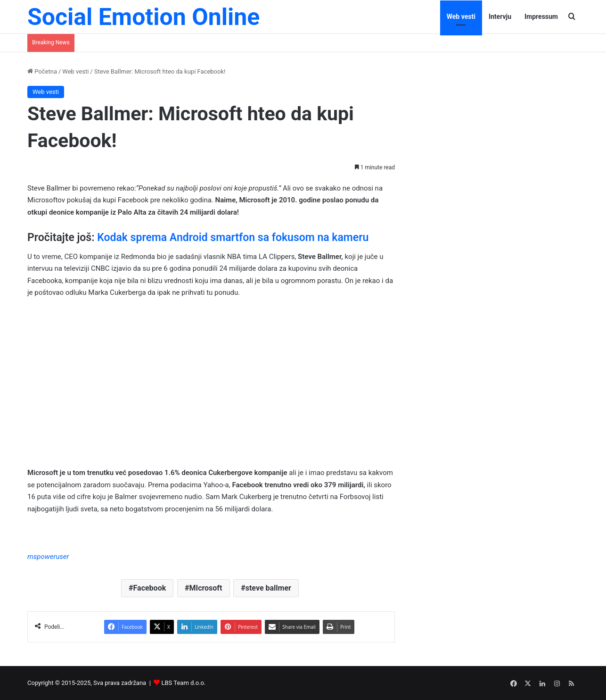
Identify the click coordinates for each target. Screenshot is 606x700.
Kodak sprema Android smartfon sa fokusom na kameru (233, 237)
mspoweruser (48, 556)
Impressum (541, 16)
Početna (42, 71)
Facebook (149, 587)
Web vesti (461, 16)
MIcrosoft (205, 587)
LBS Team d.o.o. (184, 682)
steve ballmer (268, 587)
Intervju (500, 16)
